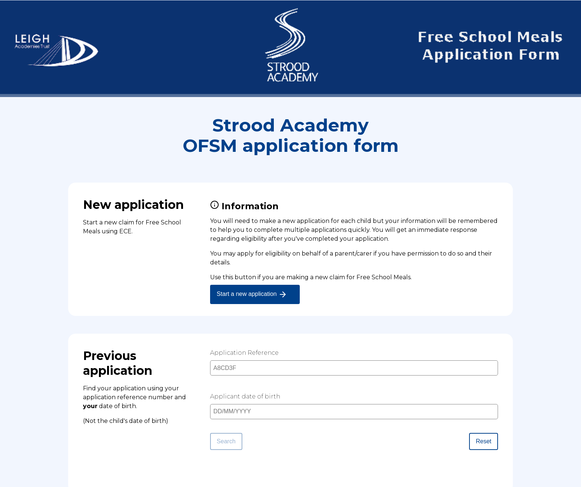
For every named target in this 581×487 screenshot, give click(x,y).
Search (226, 441)
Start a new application (252, 294)
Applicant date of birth (245, 396)
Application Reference (244, 352)
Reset (483, 441)
